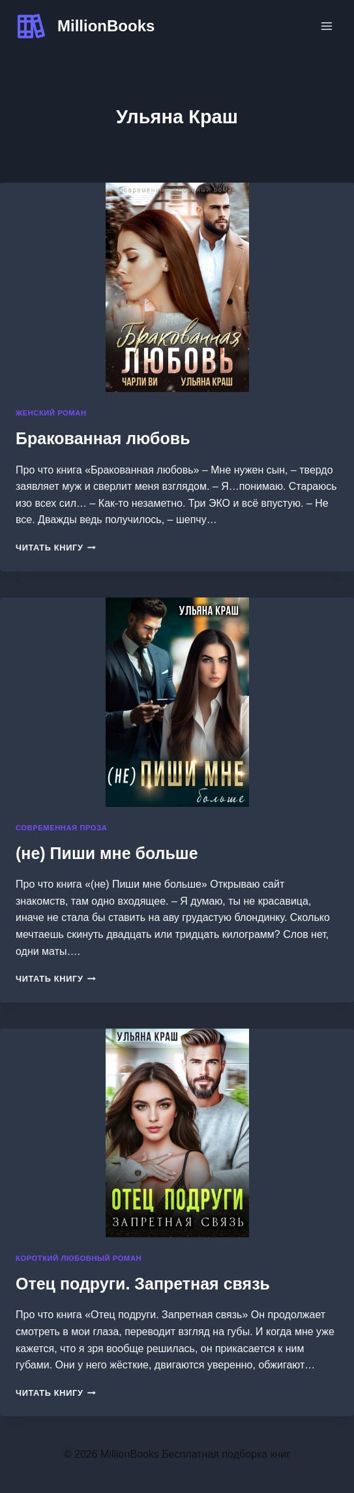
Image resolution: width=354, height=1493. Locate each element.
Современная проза (61, 828)
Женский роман (51, 413)
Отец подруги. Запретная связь (143, 1283)
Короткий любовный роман (78, 1258)
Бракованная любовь (103, 438)
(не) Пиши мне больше (107, 853)
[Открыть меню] (326, 26)
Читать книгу (56, 547)
